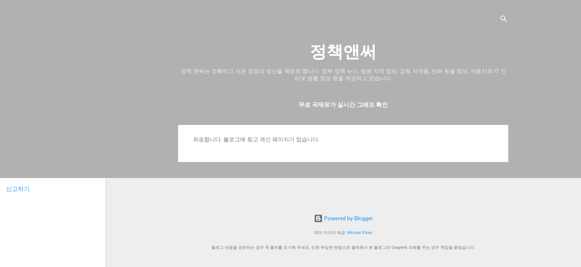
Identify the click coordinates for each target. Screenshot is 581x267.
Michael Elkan (359, 232)
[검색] (503, 20)
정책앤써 (343, 52)
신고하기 (18, 188)
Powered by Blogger (343, 218)
